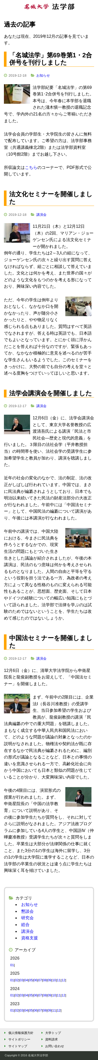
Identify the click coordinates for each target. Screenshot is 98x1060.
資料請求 (48, 1039)
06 (35, 980)
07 (40, 980)
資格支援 (29, 938)
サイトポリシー (16, 1039)
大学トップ (50, 1033)
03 (21, 980)
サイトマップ (15, 1046)
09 (49, 980)
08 (45, 980)
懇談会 (27, 911)
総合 (25, 924)
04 (26, 980)
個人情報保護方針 (18, 1033)
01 (12, 965)
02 (17, 980)
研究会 (27, 918)
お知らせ (43, 75)
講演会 (41, 215)
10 (54, 980)
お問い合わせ (52, 1046)
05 (30, 980)
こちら (31, 167)
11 (59, 980)
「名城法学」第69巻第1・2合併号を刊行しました (50, 59)
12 (63, 980)
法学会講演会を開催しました (50, 393)
